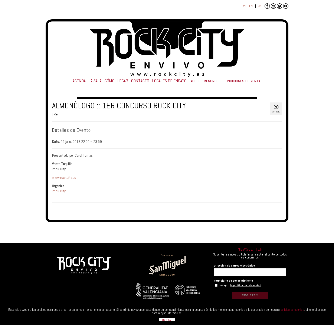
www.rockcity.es (64, 177)
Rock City (59, 191)
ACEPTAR (167, 319)
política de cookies (292, 309)
